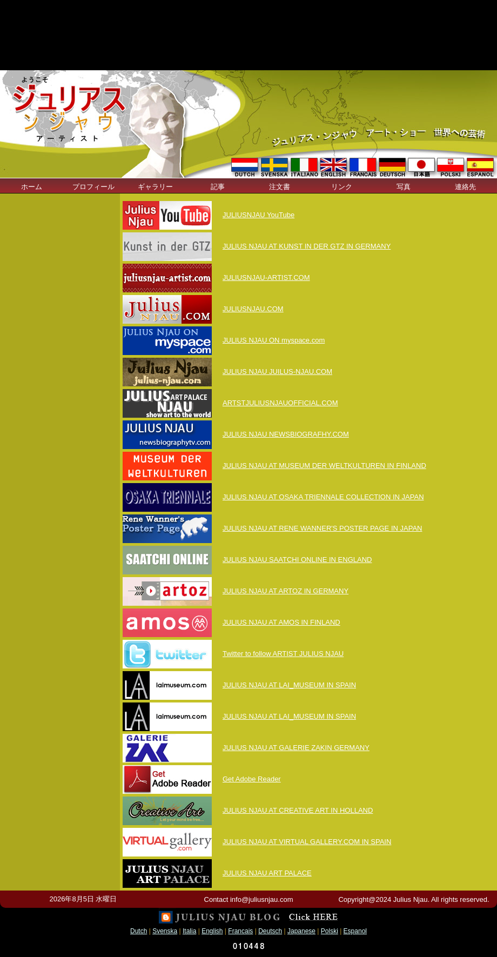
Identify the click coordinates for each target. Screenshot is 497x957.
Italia (189, 931)
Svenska (164, 931)
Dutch (138, 931)
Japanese (301, 931)
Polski (329, 931)
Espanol (355, 931)
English (212, 931)
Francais (240, 931)
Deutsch (270, 931)
